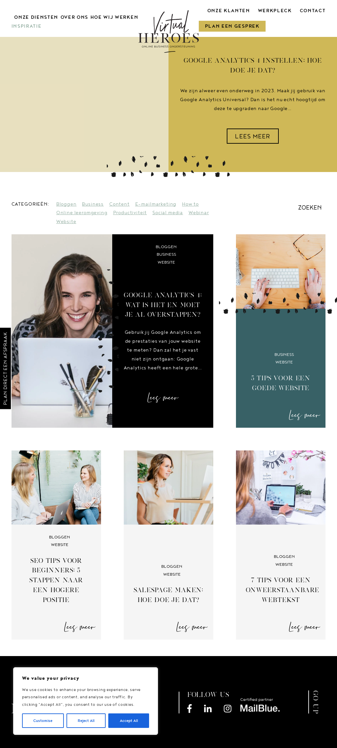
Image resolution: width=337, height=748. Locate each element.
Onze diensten (36, 17)
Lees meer (162, 398)
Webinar (199, 212)
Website (66, 221)
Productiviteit (130, 212)
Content (119, 204)
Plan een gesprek (232, 26)
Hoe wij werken (114, 17)
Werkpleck (275, 11)
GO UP (315, 702)
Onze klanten (228, 11)
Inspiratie (27, 26)
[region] (85, 701)
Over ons (74, 17)
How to (190, 204)
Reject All (86, 720)
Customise (42, 720)
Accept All (129, 720)
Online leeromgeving (82, 212)
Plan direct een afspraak (5, 368)
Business (93, 204)
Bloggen (66, 204)
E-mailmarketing (156, 204)
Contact (312, 11)
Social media (167, 212)
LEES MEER (252, 136)
